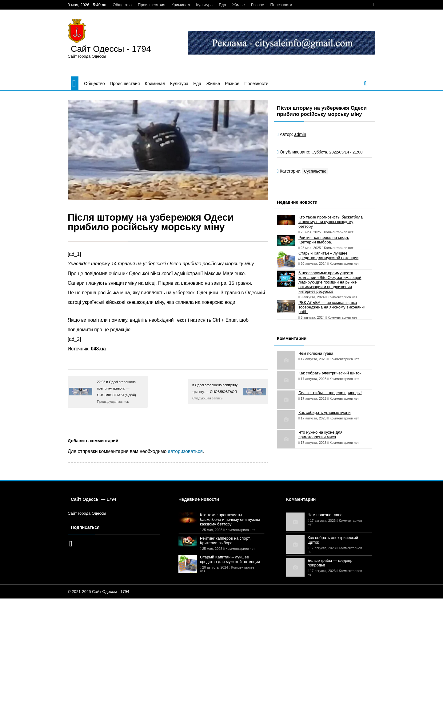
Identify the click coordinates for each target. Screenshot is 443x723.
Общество (122, 4)
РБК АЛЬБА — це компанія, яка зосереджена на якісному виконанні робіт (331, 307)
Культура (204, 4)
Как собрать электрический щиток (329, 373)
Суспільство (315, 171)
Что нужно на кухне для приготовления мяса (320, 434)
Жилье (238, 4)
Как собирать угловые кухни (324, 412)
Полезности (281, 4)
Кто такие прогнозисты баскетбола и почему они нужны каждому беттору (330, 222)
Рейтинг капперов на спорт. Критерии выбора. (323, 239)
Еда (222, 4)
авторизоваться (185, 451)
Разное (257, 4)
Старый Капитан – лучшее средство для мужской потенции (328, 255)
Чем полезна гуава (315, 353)
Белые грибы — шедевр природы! (330, 392)
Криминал (180, 4)
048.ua (98, 348)
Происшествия (151, 4)
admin (300, 134)
